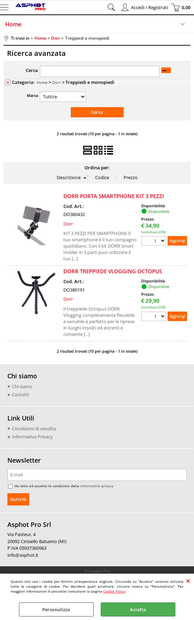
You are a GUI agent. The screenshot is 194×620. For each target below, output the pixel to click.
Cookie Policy (114, 591)
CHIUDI (188, 580)
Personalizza (56, 609)
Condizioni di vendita (34, 428)
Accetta (138, 609)
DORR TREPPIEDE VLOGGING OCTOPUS (112, 271)
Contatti (20, 394)
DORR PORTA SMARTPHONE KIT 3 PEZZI (113, 196)
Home (13, 24)
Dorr (56, 82)
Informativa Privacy (32, 436)
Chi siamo (22, 386)
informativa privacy (96, 485)
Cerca (32, 70)
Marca (32, 95)
